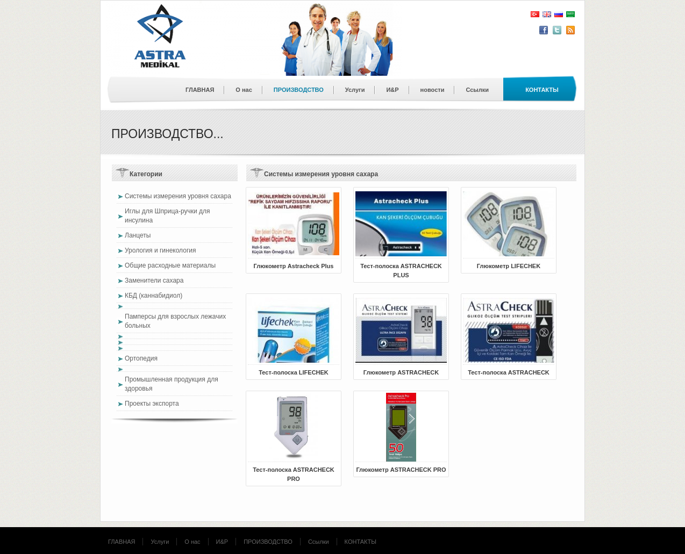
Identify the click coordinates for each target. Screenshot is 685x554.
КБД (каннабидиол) (153, 295)
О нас (244, 90)
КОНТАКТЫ (360, 541)
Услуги (355, 90)
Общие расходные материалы (170, 265)
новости (432, 90)
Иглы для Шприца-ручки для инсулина (167, 215)
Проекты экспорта (152, 403)
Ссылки (477, 90)
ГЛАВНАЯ (199, 90)
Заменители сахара (154, 280)
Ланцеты (138, 235)
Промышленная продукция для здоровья (171, 384)
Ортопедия (141, 358)
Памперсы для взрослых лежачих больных (175, 321)
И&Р (392, 90)
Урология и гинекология (160, 250)
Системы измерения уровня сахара (178, 196)
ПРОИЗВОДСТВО (299, 90)
